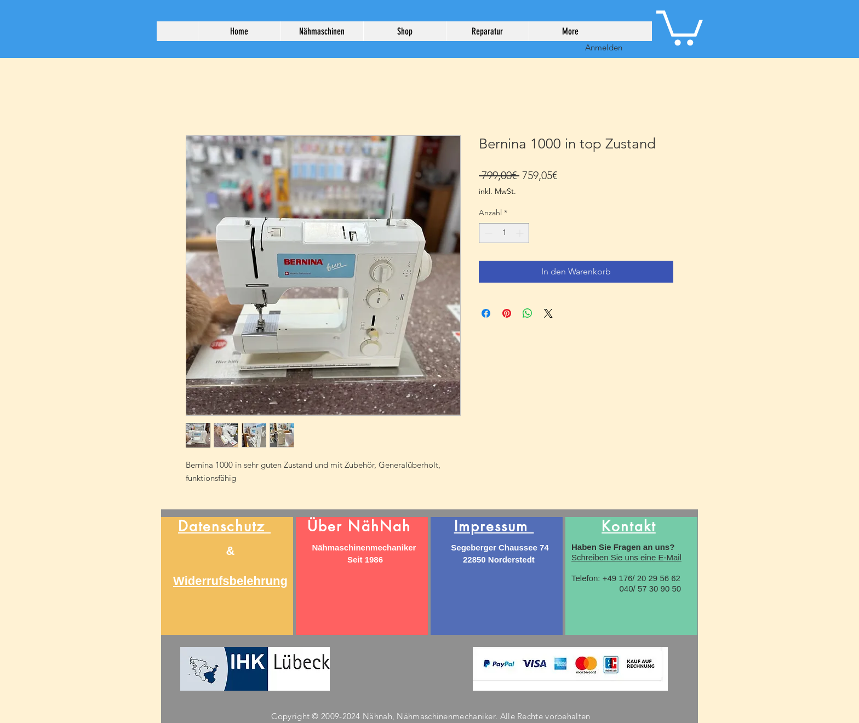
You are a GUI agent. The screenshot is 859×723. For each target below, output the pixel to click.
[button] (679, 26)
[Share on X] (548, 313)
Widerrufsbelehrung (230, 581)
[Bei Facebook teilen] (486, 313)
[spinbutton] (504, 233)
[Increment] (521, 233)
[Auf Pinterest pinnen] (506, 313)
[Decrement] (487, 233)
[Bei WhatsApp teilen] (527, 313)
